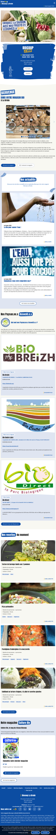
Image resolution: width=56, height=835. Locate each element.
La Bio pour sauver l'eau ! (12, 227)
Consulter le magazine (11, 773)
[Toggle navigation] (54, 3)
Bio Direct (6, 500)
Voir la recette (49, 578)
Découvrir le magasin (8, 165)
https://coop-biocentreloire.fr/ (10, 446)
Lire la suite (48, 241)
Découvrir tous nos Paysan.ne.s (11, 524)
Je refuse (35, 832)
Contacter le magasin (25, 165)
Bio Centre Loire (8, 438)
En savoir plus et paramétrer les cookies (18, 832)
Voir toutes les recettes (9, 712)
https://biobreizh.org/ (8, 383)
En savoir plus (48, 392)
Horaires (28, 73)
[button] (2, 26)
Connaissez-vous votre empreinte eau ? (17, 281)
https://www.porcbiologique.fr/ (11, 508)
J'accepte (45, 832)
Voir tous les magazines (9, 780)
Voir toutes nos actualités (28, 303)
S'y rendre (28, 68)
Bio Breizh (6, 375)
